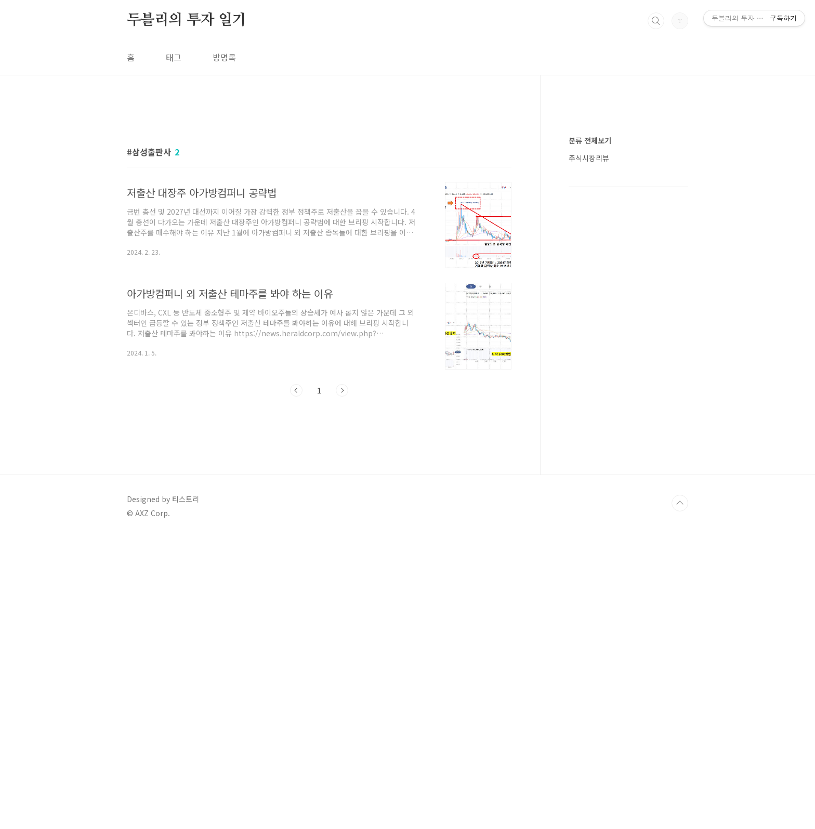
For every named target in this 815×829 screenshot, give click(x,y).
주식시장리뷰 (589, 470)
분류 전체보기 (590, 452)
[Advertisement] (319, 201)
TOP (680, 794)
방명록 (224, 57)
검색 (656, 21)
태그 (173, 57)
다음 (342, 536)
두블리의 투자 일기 (186, 20)
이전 (296, 536)
